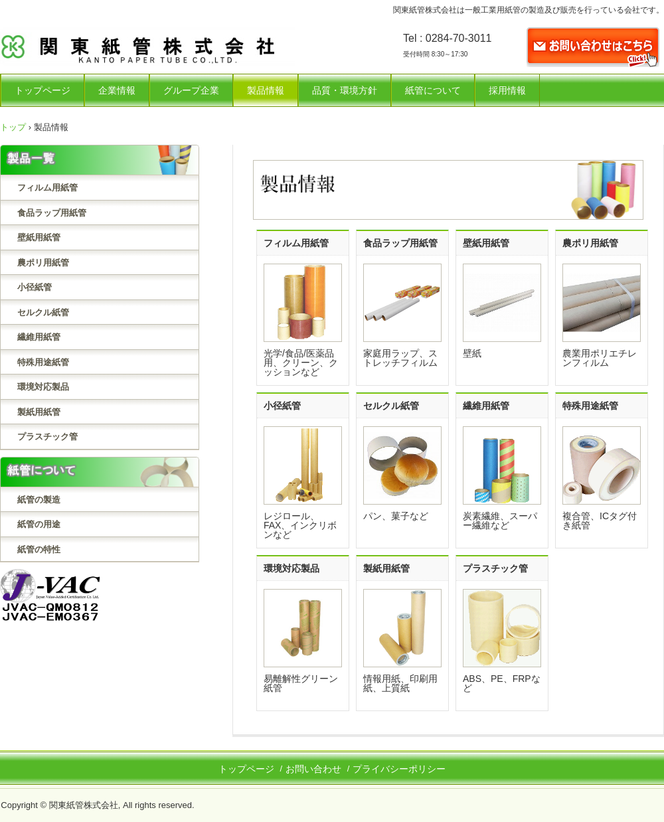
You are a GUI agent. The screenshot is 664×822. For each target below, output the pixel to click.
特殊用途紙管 (43, 362)
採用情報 (507, 90)
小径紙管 (34, 287)
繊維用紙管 (38, 337)
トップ (13, 127)
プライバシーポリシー (399, 769)
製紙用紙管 (38, 412)
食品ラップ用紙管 (51, 213)
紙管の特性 (38, 549)
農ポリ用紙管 (43, 263)
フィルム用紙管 (47, 188)
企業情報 (116, 90)
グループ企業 (191, 90)
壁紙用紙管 (38, 237)
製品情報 (265, 90)
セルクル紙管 (43, 312)
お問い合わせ (313, 769)
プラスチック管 (47, 437)
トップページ (42, 90)
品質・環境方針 (344, 90)
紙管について (433, 90)
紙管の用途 (38, 524)
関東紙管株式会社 (147, 50)
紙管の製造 (38, 500)
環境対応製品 (43, 387)
